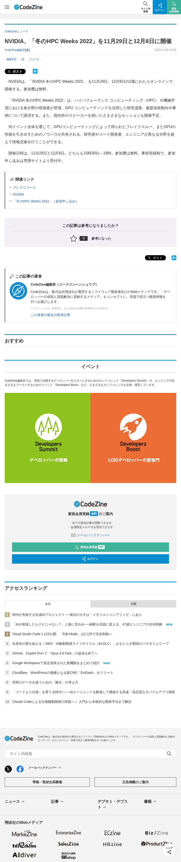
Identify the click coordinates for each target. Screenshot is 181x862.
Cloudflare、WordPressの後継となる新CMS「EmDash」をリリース (62, 673)
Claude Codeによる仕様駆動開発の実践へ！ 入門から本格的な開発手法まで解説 (72, 702)
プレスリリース (24, 187)
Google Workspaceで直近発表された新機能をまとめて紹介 (56, 663)
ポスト (14, 71)
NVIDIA (18, 194)
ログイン (90, 559)
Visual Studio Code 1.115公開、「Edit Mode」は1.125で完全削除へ (62, 634)
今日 (48, 604)
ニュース (34, 59)
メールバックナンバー (90, 535)
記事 (57, 802)
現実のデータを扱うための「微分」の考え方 (45, 682)
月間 (133, 604)
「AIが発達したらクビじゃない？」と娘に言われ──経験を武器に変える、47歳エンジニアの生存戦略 (87, 624)
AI (23, 59)
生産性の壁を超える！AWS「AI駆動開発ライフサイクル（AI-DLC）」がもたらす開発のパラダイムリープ (90, 643)
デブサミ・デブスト (113, 805)
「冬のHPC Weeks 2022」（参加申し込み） (46, 201)
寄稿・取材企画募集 (47, 782)
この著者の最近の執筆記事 (50, 315)
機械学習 (11, 59)
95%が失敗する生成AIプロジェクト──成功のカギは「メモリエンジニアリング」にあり (77, 614)
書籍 (150, 802)
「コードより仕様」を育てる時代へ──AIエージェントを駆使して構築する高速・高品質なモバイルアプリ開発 (93, 692)
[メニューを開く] (7, 7)
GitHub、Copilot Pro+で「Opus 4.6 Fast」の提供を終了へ (55, 653)
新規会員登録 (89, 547)
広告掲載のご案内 (135, 782)
